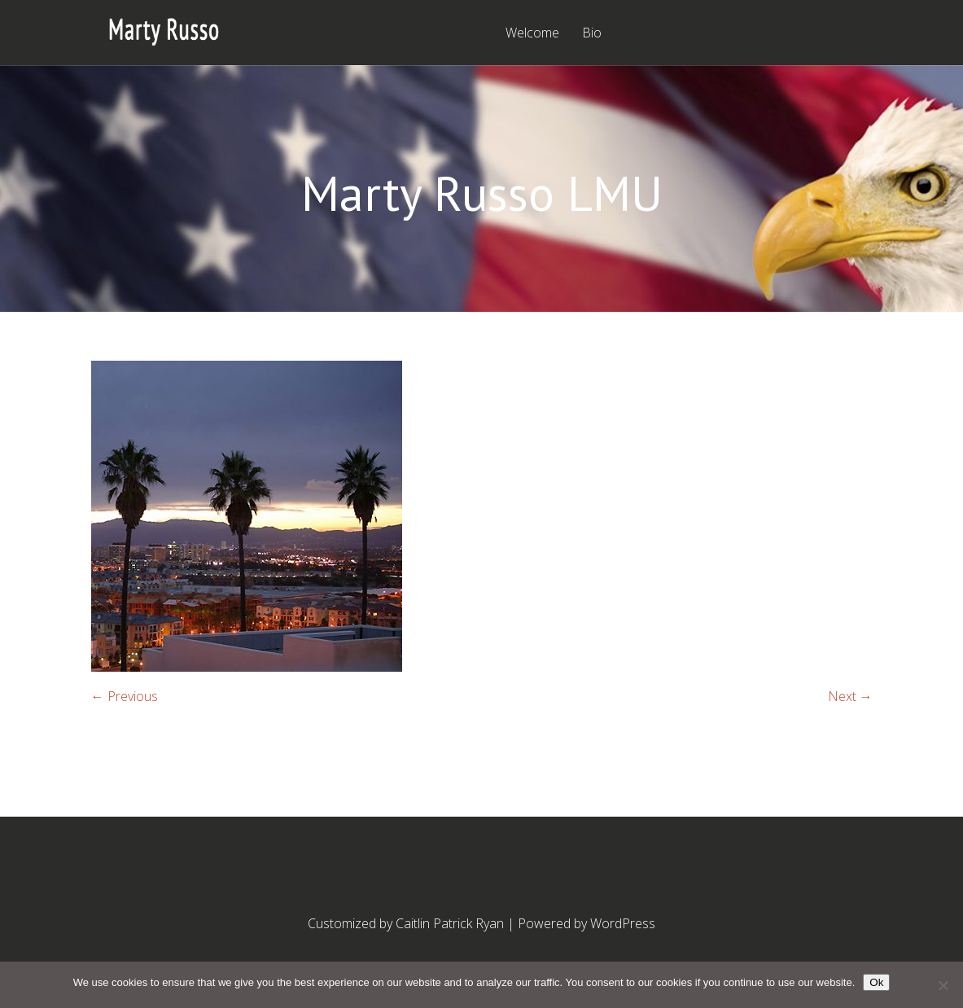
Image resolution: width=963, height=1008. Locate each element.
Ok (876, 982)
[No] (943, 985)
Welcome (532, 34)
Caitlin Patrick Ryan (450, 923)
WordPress (622, 923)
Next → (850, 696)
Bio (592, 34)
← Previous (124, 696)
